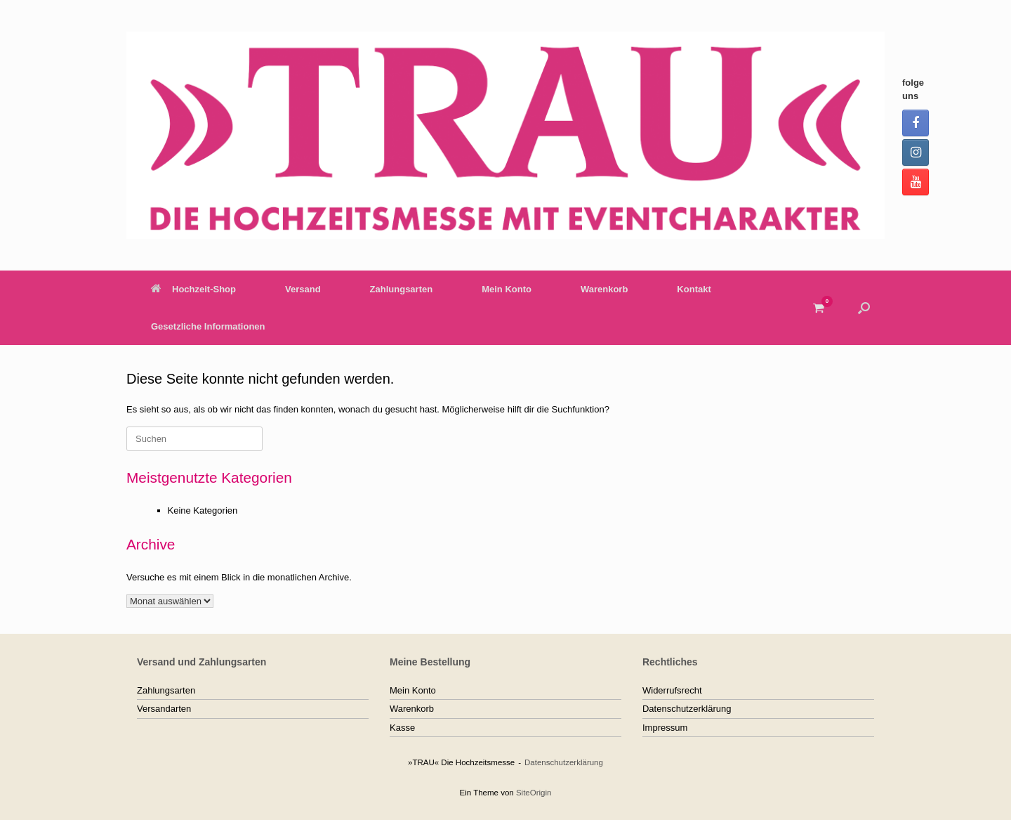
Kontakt (694, 289)
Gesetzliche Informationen (208, 326)
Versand (303, 289)
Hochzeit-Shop (193, 289)
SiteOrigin (534, 792)
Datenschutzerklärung (686, 708)
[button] (864, 308)
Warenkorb (604, 289)
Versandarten (164, 708)
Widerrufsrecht (672, 690)
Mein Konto (506, 289)
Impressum (664, 727)
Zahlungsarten (401, 289)
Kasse (402, 727)
